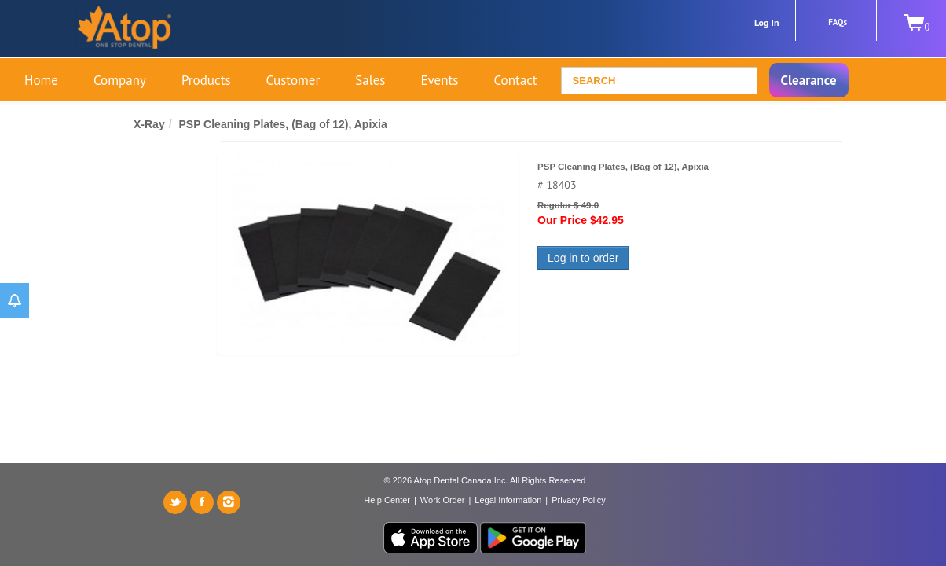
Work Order (442, 500)
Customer (293, 80)
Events (439, 80)
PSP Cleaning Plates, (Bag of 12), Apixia (282, 124)
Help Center (387, 500)
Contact (515, 80)
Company (120, 80)
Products (206, 80)
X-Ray (149, 124)
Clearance (809, 80)
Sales (370, 80)
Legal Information (508, 500)
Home (41, 80)
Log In (766, 22)
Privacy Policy (578, 500)
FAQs (837, 22)
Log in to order (583, 258)
